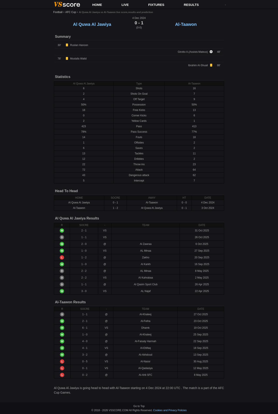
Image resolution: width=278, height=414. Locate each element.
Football (58, 12)
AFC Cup (70, 12)
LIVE (125, 5)
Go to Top (139, 406)
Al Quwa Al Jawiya (92, 24)
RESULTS (191, 5)
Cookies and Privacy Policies (170, 410)
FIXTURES (156, 5)
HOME (97, 5)
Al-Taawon (186, 24)
